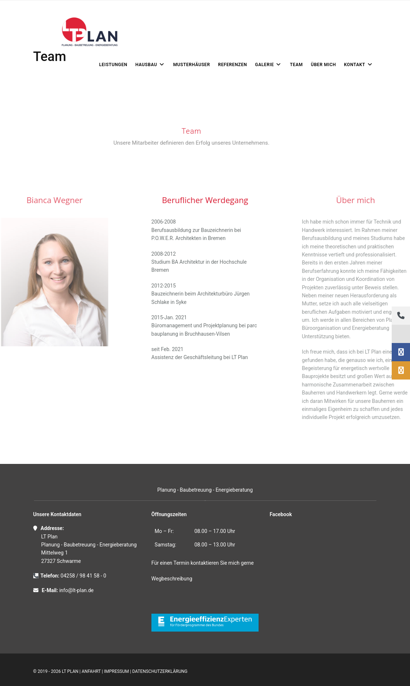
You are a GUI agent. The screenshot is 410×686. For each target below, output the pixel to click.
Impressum (116, 671)
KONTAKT (358, 64)
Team (296, 64)
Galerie (268, 64)
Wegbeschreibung (171, 579)
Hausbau (150, 64)
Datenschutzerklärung (159, 671)
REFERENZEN (232, 64)
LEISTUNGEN (113, 64)
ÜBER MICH (323, 64)
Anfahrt (91, 671)
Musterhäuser (191, 64)
